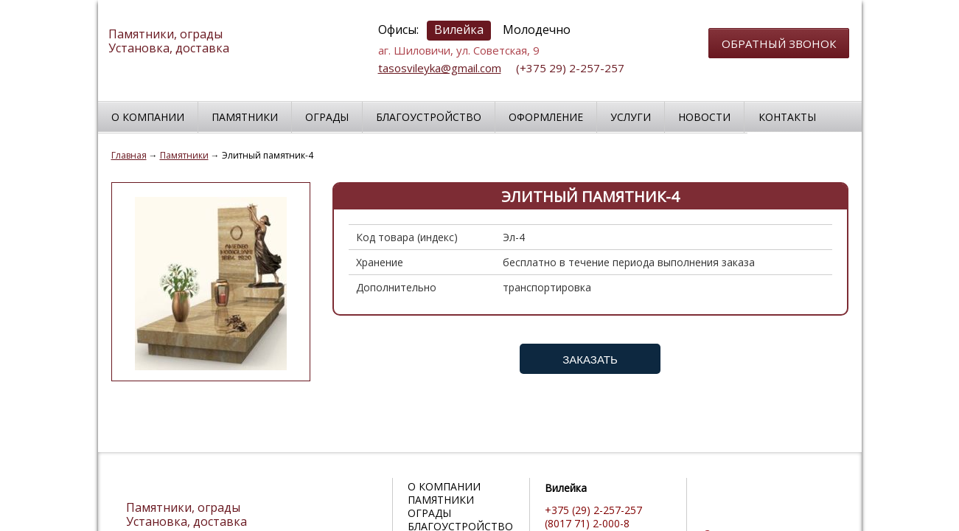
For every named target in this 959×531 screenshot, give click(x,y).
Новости (704, 117)
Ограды (327, 117)
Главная (129, 155)
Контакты (787, 117)
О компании (147, 117)
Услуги (630, 117)
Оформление (546, 117)
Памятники (245, 117)
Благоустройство (428, 117)
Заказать (590, 359)
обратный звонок (779, 43)
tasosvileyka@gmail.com (439, 67)
